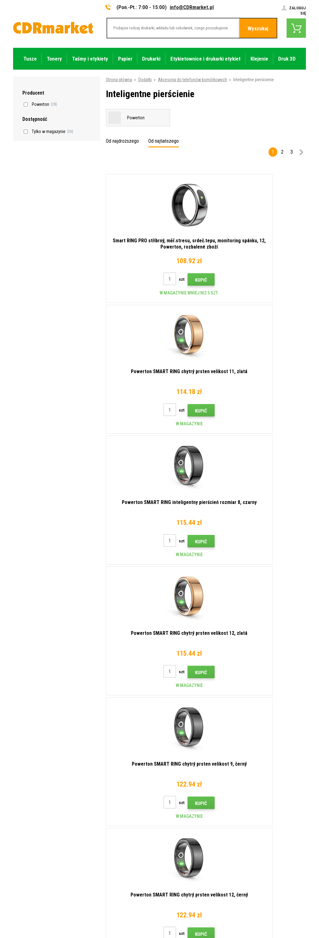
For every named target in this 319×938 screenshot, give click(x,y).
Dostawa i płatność (106, 811)
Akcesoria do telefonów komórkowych (192, 79)
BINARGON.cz (294, 912)
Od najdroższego (122, 141)
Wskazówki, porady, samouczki (117, 802)
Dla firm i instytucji (105, 867)
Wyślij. (295, 751)
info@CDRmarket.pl (192, 7)
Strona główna (119, 79)
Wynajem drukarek (105, 876)
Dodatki (145, 79)
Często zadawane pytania (112, 830)
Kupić (151, 280)
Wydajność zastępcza (108, 885)
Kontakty (97, 793)
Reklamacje (99, 839)
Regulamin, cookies (106, 848)
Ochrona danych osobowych (114, 858)
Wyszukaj (258, 28)
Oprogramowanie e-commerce (254, 912)
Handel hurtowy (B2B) (108, 821)
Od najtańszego (163, 141)
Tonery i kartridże (201, 930)
